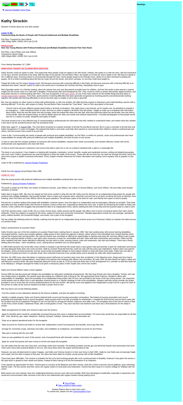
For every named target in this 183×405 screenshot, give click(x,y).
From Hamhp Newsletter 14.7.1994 (15, 65)
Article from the (7, 171)
